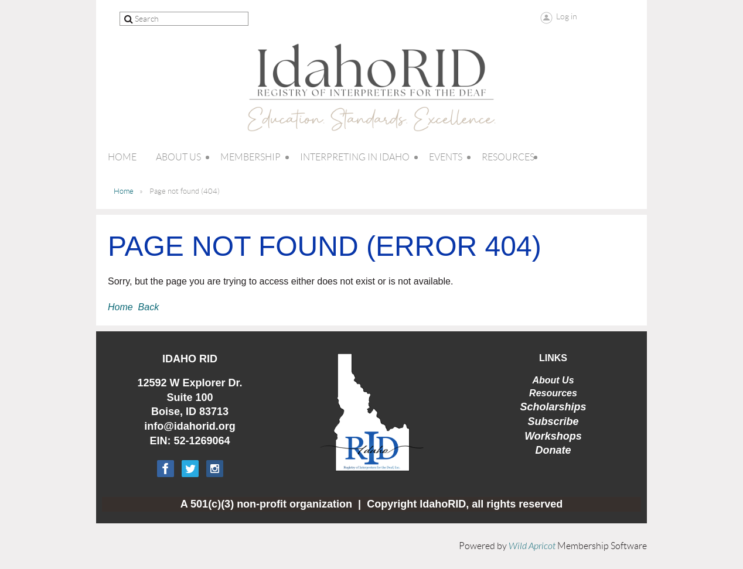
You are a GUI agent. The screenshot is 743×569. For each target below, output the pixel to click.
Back (148, 307)
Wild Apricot (532, 546)
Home (124, 191)
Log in (566, 16)
